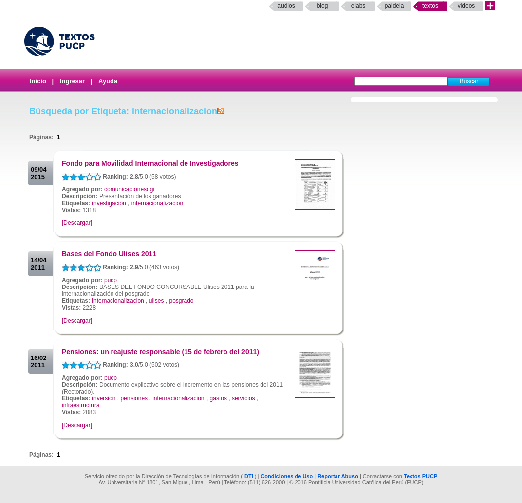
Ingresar (72, 81)
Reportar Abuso (337, 476)
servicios (243, 398)
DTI (248, 476)
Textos (430, 5)
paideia (394, 5)
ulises (156, 300)
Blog (322, 5)
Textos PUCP (420, 476)
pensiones (134, 398)
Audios (286, 5)
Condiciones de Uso (287, 476)
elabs (358, 5)
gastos (218, 398)
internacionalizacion (157, 203)
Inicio (38, 81)
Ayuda (107, 81)
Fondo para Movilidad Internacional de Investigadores (150, 163)
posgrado (181, 300)
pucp (110, 280)
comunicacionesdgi (129, 189)
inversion (103, 398)
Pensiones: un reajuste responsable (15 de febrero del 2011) (160, 352)
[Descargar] (77, 222)
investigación (109, 203)
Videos (466, 5)
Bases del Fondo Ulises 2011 (109, 254)
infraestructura (81, 405)
